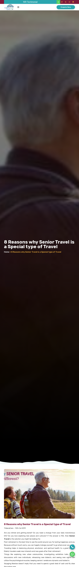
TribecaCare (8, 528)
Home (6, 252)
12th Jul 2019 (20, 528)
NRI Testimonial (30, 2)
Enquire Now (66, 7)
